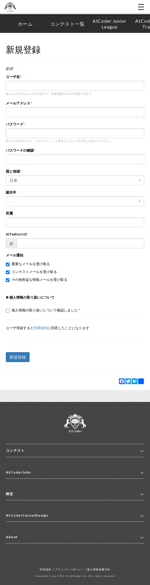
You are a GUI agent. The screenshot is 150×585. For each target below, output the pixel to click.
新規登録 (18, 356)
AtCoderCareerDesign (27, 515)
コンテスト (15, 450)
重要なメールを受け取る (28, 264)
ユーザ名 (13, 77)
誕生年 (11, 192)
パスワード (14, 124)
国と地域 (13, 171)
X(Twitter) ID (16, 234)
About (12, 537)
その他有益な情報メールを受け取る (36, 279)
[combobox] (75, 180)
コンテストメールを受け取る (31, 272)
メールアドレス (18, 103)
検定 (9, 494)
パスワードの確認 (20, 150)
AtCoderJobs (18, 472)
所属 (9, 213)
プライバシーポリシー (69, 569)
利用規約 (41, 328)
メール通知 (14, 255)
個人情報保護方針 (98, 569)
